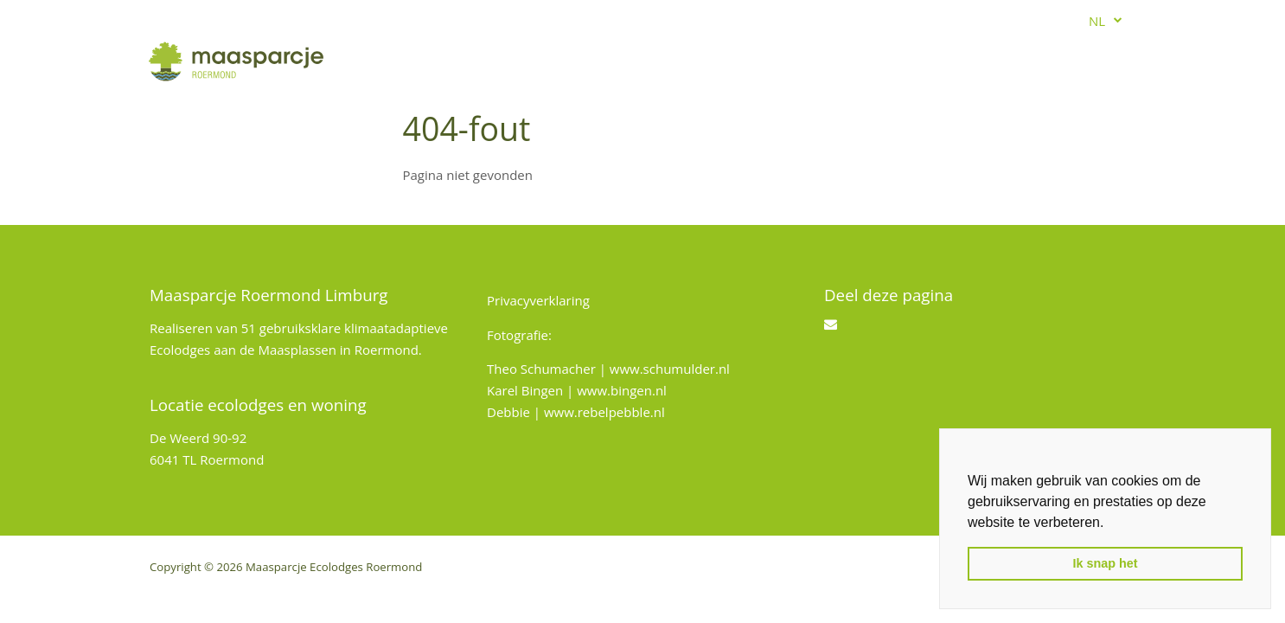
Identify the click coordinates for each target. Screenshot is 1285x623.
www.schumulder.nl (670, 368)
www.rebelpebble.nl (604, 412)
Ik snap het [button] (1104, 563)
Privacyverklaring (538, 300)
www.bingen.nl (622, 390)
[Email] (830, 323)
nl (1097, 20)
